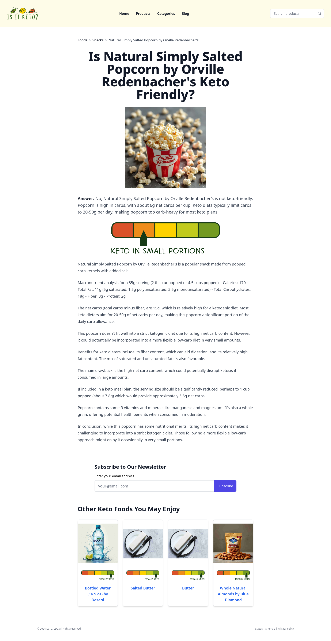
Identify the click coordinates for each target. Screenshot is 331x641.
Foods (82, 40)
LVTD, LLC (52, 628)
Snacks (98, 40)
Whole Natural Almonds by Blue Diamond (233, 593)
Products (143, 13)
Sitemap (270, 628)
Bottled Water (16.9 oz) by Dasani (98, 593)
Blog (185, 13)
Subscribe (225, 486)
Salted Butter (143, 588)
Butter (188, 588)
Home (124, 13)
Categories (166, 13)
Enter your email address (114, 476)
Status (259, 628)
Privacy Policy (286, 628)
